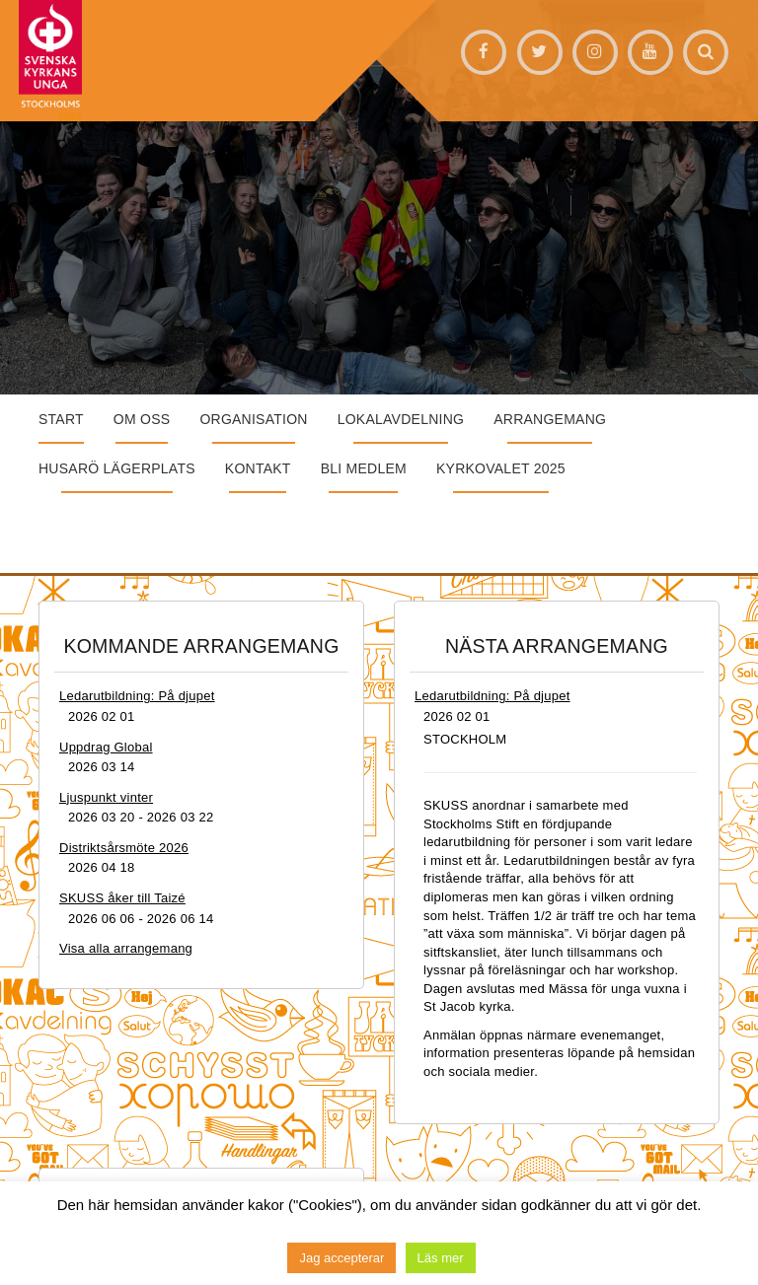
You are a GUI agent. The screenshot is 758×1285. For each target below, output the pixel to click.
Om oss (142, 419)
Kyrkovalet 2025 (501, 468)
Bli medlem (364, 468)
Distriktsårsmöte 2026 (124, 847)
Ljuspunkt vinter (106, 797)
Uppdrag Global (106, 747)
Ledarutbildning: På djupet (137, 695)
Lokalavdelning (401, 419)
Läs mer (440, 1257)
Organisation (253, 419)
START (61, 419)
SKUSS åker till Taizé (122, 898)
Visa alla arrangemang (125, 948)
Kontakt (258, 468)
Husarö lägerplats (116, 468)
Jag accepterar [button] (341, 1257)
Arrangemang (549, 419)
